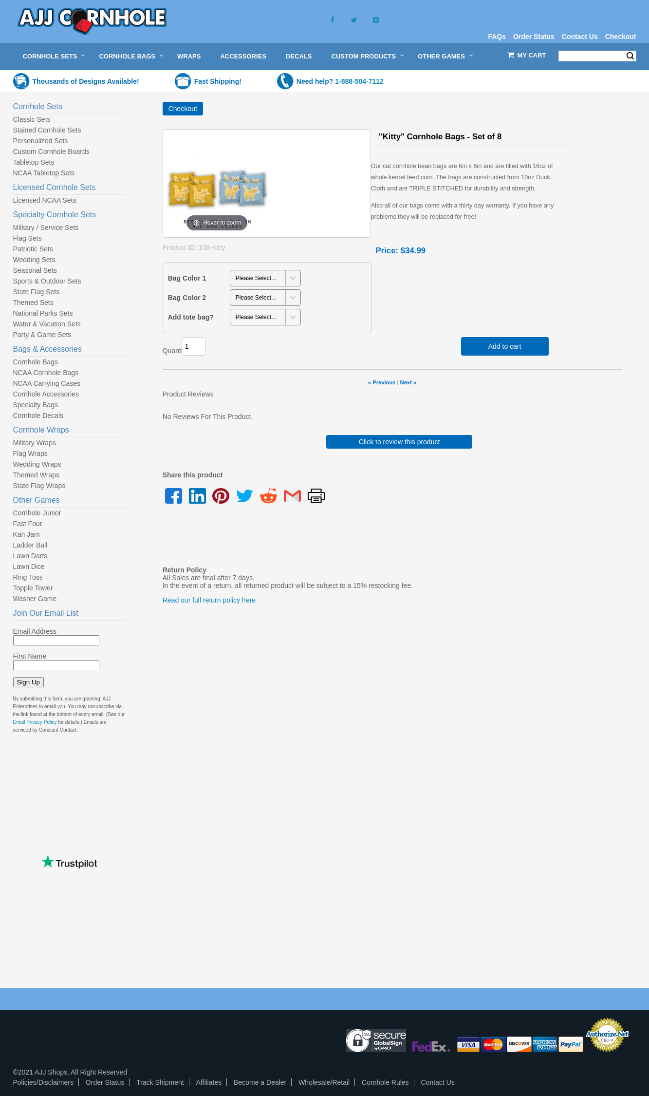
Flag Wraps (30, 453)
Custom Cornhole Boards (51, 151)
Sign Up (28, 682)
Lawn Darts (30, 556)
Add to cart (504, 346)
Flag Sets (27, 238)
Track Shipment (160, 1082)
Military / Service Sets (46, 227)
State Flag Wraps (39, 486)
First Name (29, 656)
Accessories (243, 56)
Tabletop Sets (34, 162)
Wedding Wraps (37, 464)
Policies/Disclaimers (43, 1082)
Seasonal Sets (35, 270)
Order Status (534, 36)
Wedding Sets (34, 260)
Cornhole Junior (37, 513)
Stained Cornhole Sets (47, 130)
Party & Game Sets (42, 335)
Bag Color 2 (187, 298)
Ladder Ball (30, 545)
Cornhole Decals (38, 415)
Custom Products (364, 56)
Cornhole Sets (50, 56)
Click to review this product (399, 442)
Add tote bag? (191, 317)
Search (630, 56)
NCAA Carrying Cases (47, 383)
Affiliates (209, 1082)
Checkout (620, 36)
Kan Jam (26, 534)
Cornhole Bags (127, 56)
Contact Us (580, 36)
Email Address (34, 631)
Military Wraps (34, 443)
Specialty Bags (35, 405)
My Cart (532, 55)
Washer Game (35, 599)
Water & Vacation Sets (47, 324)
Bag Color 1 (187, 278)
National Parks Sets (43, 313)
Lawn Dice (29, 566)
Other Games (441, 56)
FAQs (497, 36)
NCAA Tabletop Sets (44, 173)
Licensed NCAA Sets (44, 200)
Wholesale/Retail (324, 1082)
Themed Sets (33, 302)
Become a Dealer (260, 1082)
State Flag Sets (36, 292)
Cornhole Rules (385, 1082)
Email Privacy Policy (35, 722)
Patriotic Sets (33, 249)
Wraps (189, 56)
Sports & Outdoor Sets (47, 281)
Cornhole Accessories (46, 394)
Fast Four (27, 524)
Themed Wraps (36, 475)
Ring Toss (28, 577)
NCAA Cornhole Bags (46, 373)
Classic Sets (32, 119)
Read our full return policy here (209, 600)
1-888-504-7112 (359, 81)
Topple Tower (33, 588)
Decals (299, 56)
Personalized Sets (40, 141)
